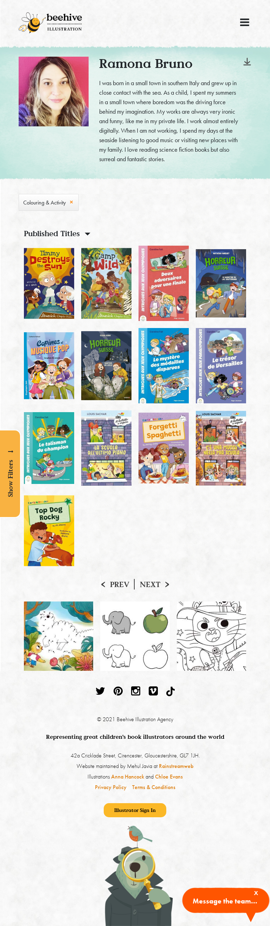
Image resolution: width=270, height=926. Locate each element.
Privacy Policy (111, 787)
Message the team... (225, 901)
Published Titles (52, 233)
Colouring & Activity (44, 202)
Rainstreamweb (176, 766)
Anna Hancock (127, 776)
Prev (119, 584)
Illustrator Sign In (135, 810)
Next (150, 584)
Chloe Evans (169, 776)
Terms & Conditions (153, 787)
